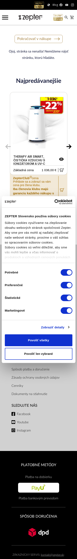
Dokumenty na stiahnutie (29, 394)
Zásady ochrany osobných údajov (35, 377)
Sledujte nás (24, 405)
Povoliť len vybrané (38, 353)
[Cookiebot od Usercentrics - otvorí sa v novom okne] (54, 202)
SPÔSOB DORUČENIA (38, 516)
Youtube (23, 422)
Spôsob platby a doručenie (30, 369)
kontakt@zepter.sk (52, 554)
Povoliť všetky (38, 340)
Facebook (24, 414)
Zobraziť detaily (52, 327)
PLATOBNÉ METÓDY (38, 465)
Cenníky (17, 385)
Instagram (24, 430)
